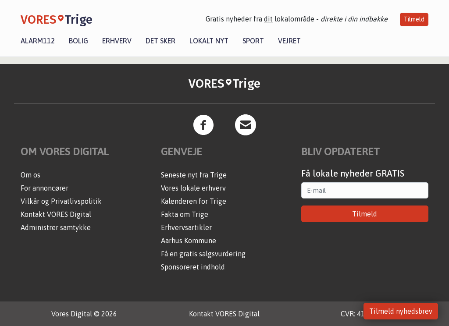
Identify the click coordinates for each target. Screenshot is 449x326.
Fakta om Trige (184, 214)
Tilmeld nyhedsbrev (400, 311)
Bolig (78, 41)
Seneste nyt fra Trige (194, 175)
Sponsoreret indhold (193, 267)
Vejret (289, 41)
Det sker (160, 41)
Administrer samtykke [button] (56, 227)
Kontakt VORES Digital (56, 214)
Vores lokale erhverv (193, 188)
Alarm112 (38, 41)
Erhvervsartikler (186, 227)
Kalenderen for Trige (193, 201)
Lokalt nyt (208, 41)
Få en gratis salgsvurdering (203, 254)
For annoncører (44, 188)
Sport (253, 41)
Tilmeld (414, 19)
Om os (30, 175)
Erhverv (117, 41)
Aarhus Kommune (188, 240)
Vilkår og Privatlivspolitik (61, 201)
